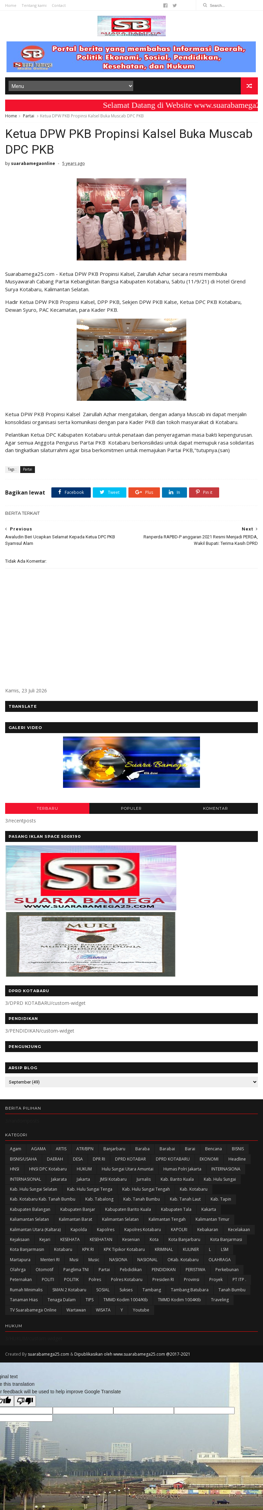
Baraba (142, 1149)
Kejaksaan (19, 1239)
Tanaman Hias (24, 1300)
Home (10, 5)
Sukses (126, 1290)
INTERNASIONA (225, 1169)
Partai (28, 116)
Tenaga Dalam (62, 1300)
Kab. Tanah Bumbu (141, 1199)
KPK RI (88, 1249)
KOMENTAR (215, 808)
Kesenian (131, 1239)
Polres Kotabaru (126, 1279)
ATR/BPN (84, 1149)
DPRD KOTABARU (173, 1159)
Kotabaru (63, 1249)
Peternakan (21, 1279)
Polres (95, 1279)
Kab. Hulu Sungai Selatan (33, 1189)
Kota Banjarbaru (184, 1239)
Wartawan (76, 1310)
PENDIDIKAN (164, 1269)
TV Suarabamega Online (33, 1310)
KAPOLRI (179, 1229)
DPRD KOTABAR (130, 1159)
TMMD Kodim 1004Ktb (179, 1300)
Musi (74, 1260)
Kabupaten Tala (176, 1209)
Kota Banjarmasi (226, 1239)
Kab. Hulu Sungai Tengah (146, 1189)
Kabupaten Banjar (77, 1209)
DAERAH (55, 1159)
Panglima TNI (76, 1269)
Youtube (141, 1310)
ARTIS (61, 1149)
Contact (59, 5)
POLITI (48, 1279)
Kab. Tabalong (99, 1199)
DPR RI (99, 1159)
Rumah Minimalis (26, 1290)
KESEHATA (70, 1239)
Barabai (167, 1149)
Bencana (213, 1149)
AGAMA (38, 1149)
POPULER (131, 808)
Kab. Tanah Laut (185, 1199)
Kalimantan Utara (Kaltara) (35, 1229)
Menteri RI (50, 1260)
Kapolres (105, 1229)
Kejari (44, 1239)
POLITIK (71, 1279)
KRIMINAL (164, 1249)
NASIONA (118, 1260)
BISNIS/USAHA (23, 1159)
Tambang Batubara (190, 1290)
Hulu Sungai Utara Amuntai (127, 1169)
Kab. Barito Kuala (177, 1179)
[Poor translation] (25, 1401)
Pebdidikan (131, 1269)
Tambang (151, 1290)
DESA (78, 1159)
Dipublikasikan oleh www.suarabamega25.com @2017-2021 (132, 1354)
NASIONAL (147, 1260)
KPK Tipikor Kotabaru (124, 1249)
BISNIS (238, 1149)
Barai (190, 1149)
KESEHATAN (101, 1239)
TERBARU (47, 808)
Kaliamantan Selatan (29, 1219)
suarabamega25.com (48, 1354)
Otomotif (44, 1269)
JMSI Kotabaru (113, 1179)
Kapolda (79, 1229)
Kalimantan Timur (212, 1219)
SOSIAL (103, 1290)
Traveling (220, 1300)
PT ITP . (239, 1279)
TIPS (89, 1300)
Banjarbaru (114, 1149)
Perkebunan (227, 1269)
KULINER (191, 1249)
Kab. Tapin (221, 1199)
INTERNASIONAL (25, 1179)
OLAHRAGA (220, 1260)
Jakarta (83, 1179)
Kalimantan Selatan (120, 1219)
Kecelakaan (239, 1229)
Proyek (216, 1279)
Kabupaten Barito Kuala (128, 1209)
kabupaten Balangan (30, 1209)
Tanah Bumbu (232, 1290)
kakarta (208, 1209)
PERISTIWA (195, 1269)
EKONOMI (209, 1159)
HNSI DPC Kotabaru (48, 1169)
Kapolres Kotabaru (142, 1229)
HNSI (14, 1169)
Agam (15, 1149)
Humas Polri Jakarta (182, 1169)
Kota (154, 1239)
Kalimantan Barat (75, 1219)
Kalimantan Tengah (167, 1219)
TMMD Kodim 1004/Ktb (125, 1300)
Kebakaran (207, 1229)
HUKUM (84, 1169)
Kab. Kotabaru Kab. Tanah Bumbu (42, 1199)
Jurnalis (144, 1179)
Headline (237, 1159)
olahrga (18, 1269)
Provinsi (191, 1279)
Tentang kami (34, 5)
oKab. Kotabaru (183, 1260)
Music (93, 1260)
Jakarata (59, 1179)
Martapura (20, 1260)
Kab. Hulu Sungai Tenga (89, 1189)
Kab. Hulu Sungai (220, 1179)
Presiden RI (163, 1279)
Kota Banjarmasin (27, 1249)
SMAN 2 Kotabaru (69, 1290)
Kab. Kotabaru (194, 1189)
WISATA (103, 1310)
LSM (224, 1249)
